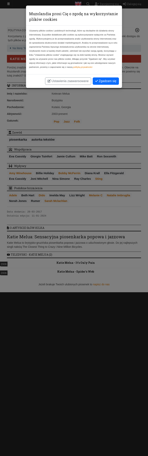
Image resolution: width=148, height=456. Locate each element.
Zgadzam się (105, 81)
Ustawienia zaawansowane (68, 81)
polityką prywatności (82, 67)
